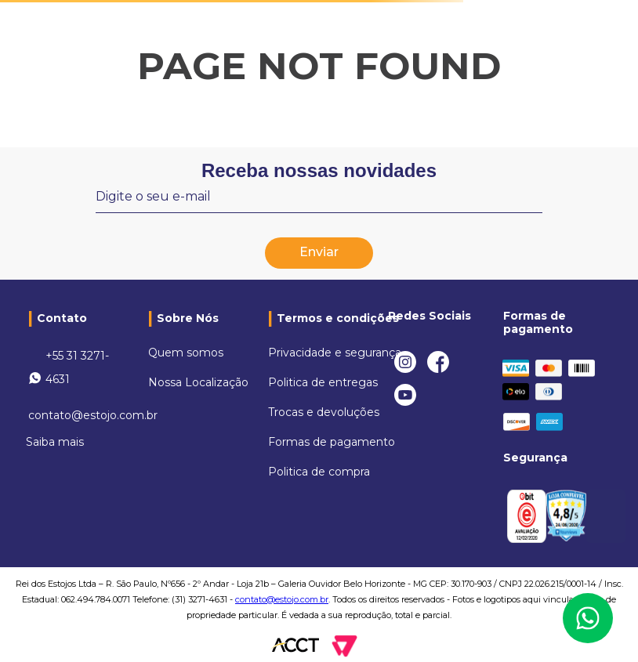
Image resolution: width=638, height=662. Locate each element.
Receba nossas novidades (319, 170)
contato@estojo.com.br (93, 415)
